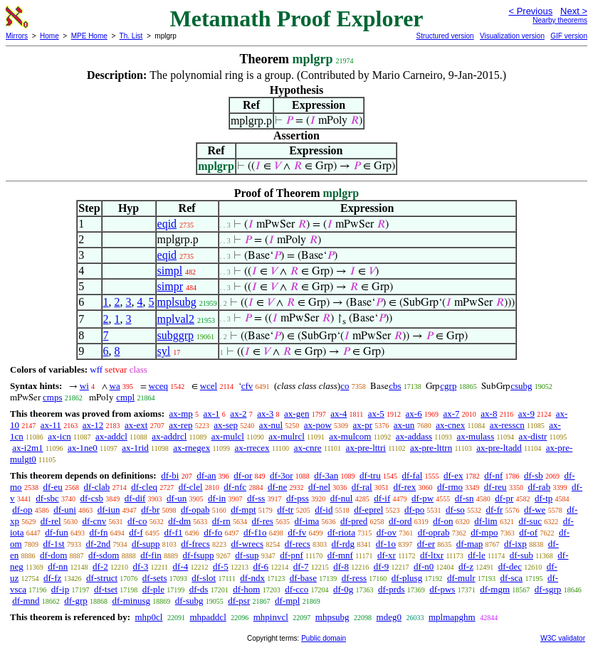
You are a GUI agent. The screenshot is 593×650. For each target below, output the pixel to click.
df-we (534, 509)
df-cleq (144, 486)
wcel (209, 385)
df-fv (297, 532)
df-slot (203, 577)
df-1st (53, 543)
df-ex (453, 475)
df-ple (153, 589)
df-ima (307, 521)
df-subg (189, 600)
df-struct (101, 577)
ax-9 (526, 413)
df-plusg (407, 577)
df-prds (391, 589)
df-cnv (94, 521)
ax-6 (414, 413)
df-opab (195, 509)
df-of (528, 532)
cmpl (125, 397)
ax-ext (136, 425)
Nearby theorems (559, 20)
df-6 (260, 566)
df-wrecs (247, 543)
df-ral (362, 486)
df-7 (301, 566)
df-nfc (235, 486)
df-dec (510, 566)
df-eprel (368, 509)
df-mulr (461, 577)
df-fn (99, 532)
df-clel (191, 486)
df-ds (199, 589)
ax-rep (180, 425)
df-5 (221, 566)
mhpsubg (332, 617)
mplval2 (175, 319)
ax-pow (318, 425)
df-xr (386, 555)
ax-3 (265, 413)
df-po (414, 509)
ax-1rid (135, 447)
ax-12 (93, 425)
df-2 (100, 566)
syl (164, 351)
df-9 (381, 566)
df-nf (493, 475)
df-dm (179, 521)
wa (115, 385)
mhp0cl (148, 617)
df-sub (521, 555)
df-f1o (255, 532)
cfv (247, 385)
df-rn (221, 521)
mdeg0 (389, 617)
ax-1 (212, 413)
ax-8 (489, 413)
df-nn (58, 566)
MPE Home (89, 36)
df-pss (297, 498)
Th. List (131, 36)
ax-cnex (450, 425)
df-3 (141, 566)
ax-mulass (476, 436)
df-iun (109, 509)
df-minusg (131, 600)
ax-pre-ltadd (499, 447)
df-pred (353, 521)
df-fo (213, 532)
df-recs (297, 543)
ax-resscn (507, 425)
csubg (521, 385)
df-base (303, 577)
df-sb (533, 475)
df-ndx (252, 577)
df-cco (296, 589)
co (344, 385)
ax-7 (451, 413)
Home (49, 36)
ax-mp (181, 413)
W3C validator (562, 638)
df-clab (97, 486)
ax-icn (59, 436)
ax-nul (271, 425)
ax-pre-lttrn (431, 447)
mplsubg (176, 302)
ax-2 (238, 413)
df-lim (486, 521)
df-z (465, 566)
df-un (177, 498)
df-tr (285, 509)
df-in (217, 498)
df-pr (504, 498)
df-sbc (47, 498)
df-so (455, 509)
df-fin (151, 555)
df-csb (92, 498)
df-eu (52, 486)
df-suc (530, 521)
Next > (573, 11)
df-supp (146, 543)
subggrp (175, 335)
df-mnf (340, 555)
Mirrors (17, 36)
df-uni (64, 509)
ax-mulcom (350, 436)
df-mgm (495, 589)
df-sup (246, 555)
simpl (170, 271)
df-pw (422, 498)
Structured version (444, 36)
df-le (477, 555)
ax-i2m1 (27, 447)
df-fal (412, 475)
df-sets (154, 577)
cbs (395, 385)
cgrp (448, 385)
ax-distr (533, 436)
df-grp (76, 600)
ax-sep (226, 425)
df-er (426, 543)
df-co (137, 521)
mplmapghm (452, 617)
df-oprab (434, 532)
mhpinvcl (270, 617)
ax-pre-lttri (366, 447)
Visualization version (512, 36)
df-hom (246, 589)
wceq (158, 385)
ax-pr (362, 425)
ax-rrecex (252, 447)
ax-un (404, 425)
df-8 (341, 566)
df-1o (386, 543)
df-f (136, 532)
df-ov (387, 532)
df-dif (135, 498)
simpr (170, 286)
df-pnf (291, 555)
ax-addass (414, 436)
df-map (469, 543)
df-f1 (173, 532)
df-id (323, 509)
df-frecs (195, 543)
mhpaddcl (207, 617)
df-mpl (287, 600)
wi (84, 385)
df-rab (539, 486)
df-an (206, 475)
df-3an (326, 475)
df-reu (495, 486)
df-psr (239, 600)
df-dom (53, 555)
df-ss (256, 498)
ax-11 (51, 425)
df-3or (281, 475)
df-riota (341, 532)
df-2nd (97, 543)
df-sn (464, 498)
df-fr (494, 509)
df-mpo (484, 532)
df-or (242, 475)
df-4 (181, 566)
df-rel (51, 521)
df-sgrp (548, 589)
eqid (167, 224)
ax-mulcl (227, 436)
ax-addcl (111, 436)
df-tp (543, 498)
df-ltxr (432, 555)
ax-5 (376, 413)
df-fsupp (198, 555)
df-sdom (103, 555)
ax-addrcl (169, 436)
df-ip (60, 589)
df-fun (56, 532)
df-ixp (515, 543)
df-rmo (450, 486)
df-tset (105, 589)
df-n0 (424, 566)
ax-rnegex (191, 447)
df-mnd (25, 600)
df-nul (341, 498)
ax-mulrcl (286, 436)
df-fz (52, 577)
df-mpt (243, 509)
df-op (22, 509)
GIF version (568, 36)
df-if (382, 498)
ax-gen (296, 413)
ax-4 (338, 413)
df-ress (354, 577)
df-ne (277, 486)
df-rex (404, 486)
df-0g (343, 589)
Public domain (323, 638)
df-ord (400, 521)
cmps (52, 397)
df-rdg (343, 543)
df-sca (511, 577)
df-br (150, 509)
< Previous (530, 11)
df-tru (370, 475)
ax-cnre (308, 447)
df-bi (170, 475)
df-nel (319, 486)
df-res (262, 521)
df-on (443, 521)
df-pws (442, 589)
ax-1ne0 (83, 447)
